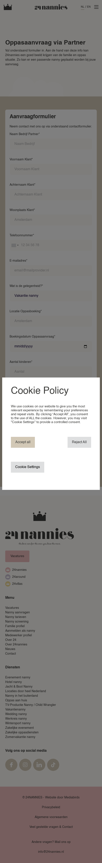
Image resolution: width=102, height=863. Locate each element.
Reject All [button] (79, 442)
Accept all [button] (23, 442)
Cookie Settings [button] (27, 467)
